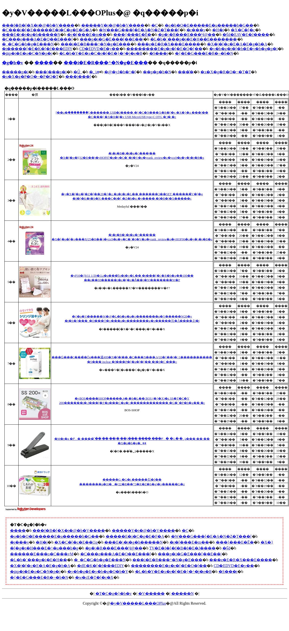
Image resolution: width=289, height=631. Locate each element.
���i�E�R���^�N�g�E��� (96, 44)
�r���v (195, 30)
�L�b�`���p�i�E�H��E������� (193, 39)
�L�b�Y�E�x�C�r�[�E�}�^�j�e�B (100, 53)
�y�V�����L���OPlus (138, 603)
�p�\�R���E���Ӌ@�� (187, 34)
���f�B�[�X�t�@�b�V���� (38, 25)
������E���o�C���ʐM (41, 554)
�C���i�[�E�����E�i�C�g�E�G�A (47, 30)
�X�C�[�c (243, 30)
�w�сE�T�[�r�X (94, 577)
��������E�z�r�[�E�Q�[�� (164, 49)
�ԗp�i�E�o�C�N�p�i (27, 53)
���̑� (186, 72)
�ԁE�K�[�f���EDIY (100, 566)
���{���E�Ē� (132, 34)
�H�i (218, 30)
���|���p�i (51, 72)
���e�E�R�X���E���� (168, 44)
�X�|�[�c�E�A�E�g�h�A (237, 44)
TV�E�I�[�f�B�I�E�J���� (182, 548)
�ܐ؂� (94, 72)
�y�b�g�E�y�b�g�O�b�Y (97, 571)
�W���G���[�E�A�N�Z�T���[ (139, 30)
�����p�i (15, 72)
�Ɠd (226, 548)
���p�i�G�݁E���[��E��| (111, 39)
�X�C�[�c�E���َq (75, 542)
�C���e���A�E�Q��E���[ (37, 39)
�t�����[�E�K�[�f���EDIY (37, 49)
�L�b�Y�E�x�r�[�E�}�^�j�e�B (173, 571)
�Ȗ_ (77, 72)
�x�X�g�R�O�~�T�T (225, 72)
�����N (182, 593)
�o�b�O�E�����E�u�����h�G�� (209, 25)
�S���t (158, 53)
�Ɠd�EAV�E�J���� (245, 34)
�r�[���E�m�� (86, 34)
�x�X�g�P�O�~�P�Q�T (30, 76)
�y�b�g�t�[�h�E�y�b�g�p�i (243, 49)
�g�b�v (12, 62)
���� (44, 62)
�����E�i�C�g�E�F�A (135, 536)
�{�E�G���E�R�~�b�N (204, 53)
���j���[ (78, 76)
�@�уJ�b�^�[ (120, 72)
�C (154, 25)
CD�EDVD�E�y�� (99, 49)
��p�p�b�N (157, 72)
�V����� (151, 593)
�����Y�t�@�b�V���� (112, 25)
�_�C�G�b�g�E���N (28, 44)
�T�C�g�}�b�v (113, 593)
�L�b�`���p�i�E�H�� (38, 560)
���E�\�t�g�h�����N (31, 34)
